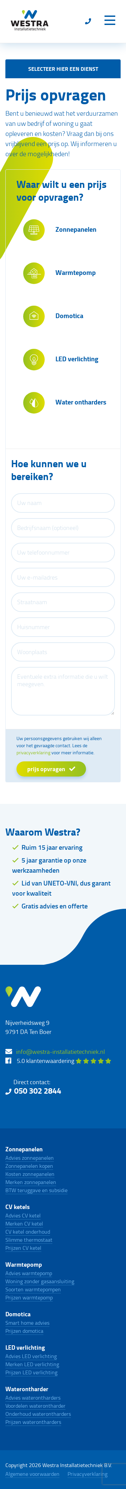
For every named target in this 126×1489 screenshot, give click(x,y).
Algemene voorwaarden (32, 1474)
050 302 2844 (37, 1090)
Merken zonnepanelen (30, 1182)
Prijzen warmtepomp (29, 1297)
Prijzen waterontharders (33, 1422)
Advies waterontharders (32, 1397)
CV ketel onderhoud (27, 1231)
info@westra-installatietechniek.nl (60, 1051)
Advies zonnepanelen (29, 1157)
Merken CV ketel (24, 1223)
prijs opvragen (51, 768)
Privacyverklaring (88, 1474)
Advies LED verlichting (31, 1356)
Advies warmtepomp (28, 1273)
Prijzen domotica (24, 1331)
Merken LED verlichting (32, 1364)
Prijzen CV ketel (23, 1248)
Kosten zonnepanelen (29, 1174)
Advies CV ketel (23, 1215)
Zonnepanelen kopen (29, 1166)
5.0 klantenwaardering (64, 1061)
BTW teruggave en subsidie (36, 1190)
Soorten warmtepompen (33, 1289)
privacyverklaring (33, 752)
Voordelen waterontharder (35, 1405)
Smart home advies (27, 1322)
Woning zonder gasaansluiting (39, 1281)
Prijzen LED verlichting (31, 1372)
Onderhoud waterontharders (38, 1413)
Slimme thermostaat (28, 1239)
